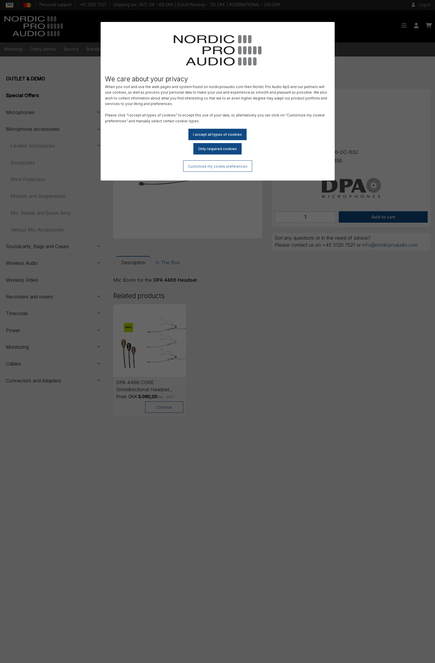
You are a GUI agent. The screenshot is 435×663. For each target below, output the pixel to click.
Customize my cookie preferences (217, 166)
